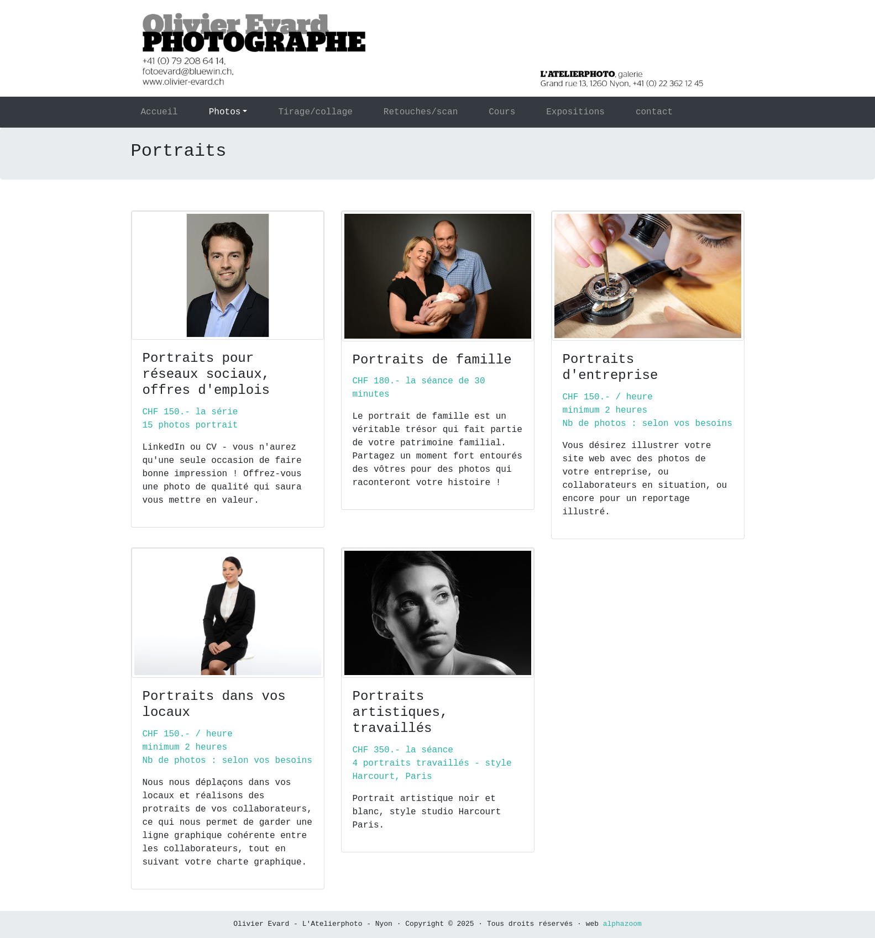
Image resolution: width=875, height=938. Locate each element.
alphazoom (622, 924)
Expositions (575, 112)
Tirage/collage (315, 112)
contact (654, 112)
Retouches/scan (421, 112)
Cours (502, 112)
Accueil (173, 111)
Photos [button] (225, 112)
